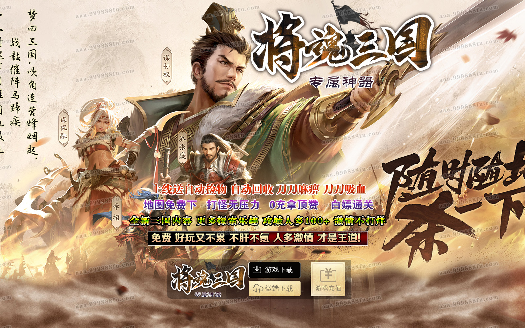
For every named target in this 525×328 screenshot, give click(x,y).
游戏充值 (327, 278)
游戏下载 (274, 269)
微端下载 (273, 286)
